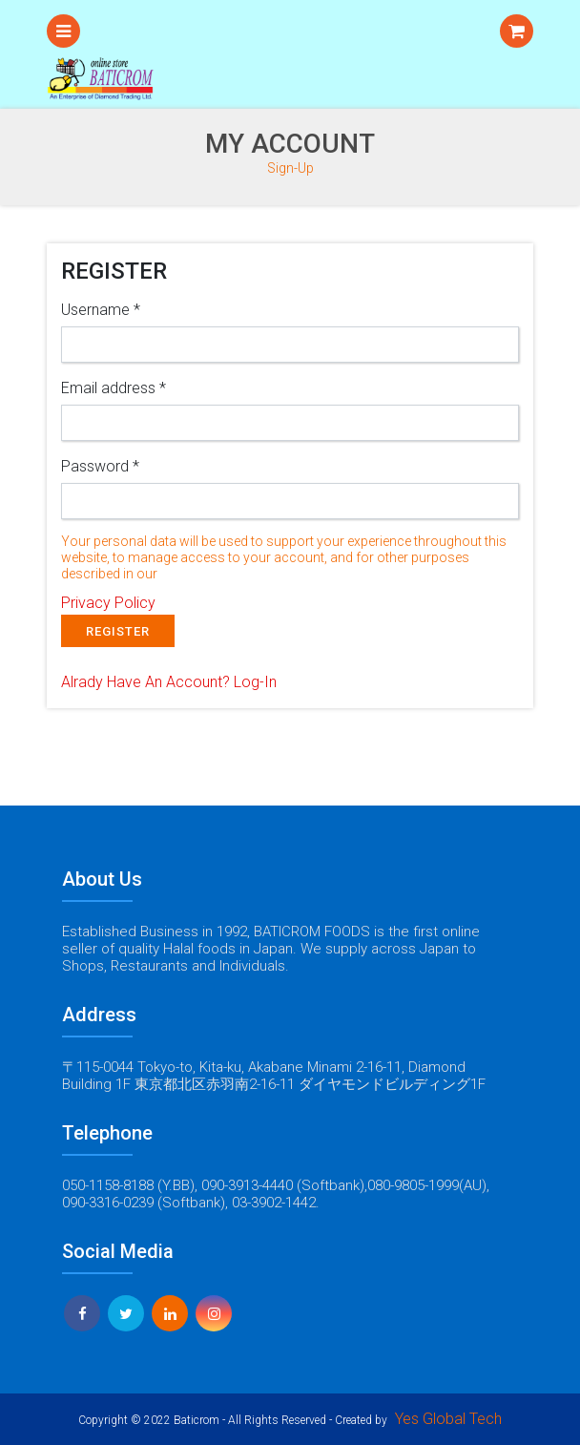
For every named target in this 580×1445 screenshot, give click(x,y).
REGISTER (118, 631)
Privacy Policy (108, 603)
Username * (100, 310)
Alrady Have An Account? (169, 682)
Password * (100, 466)
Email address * (113, 388)
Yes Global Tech (448, 1419)
